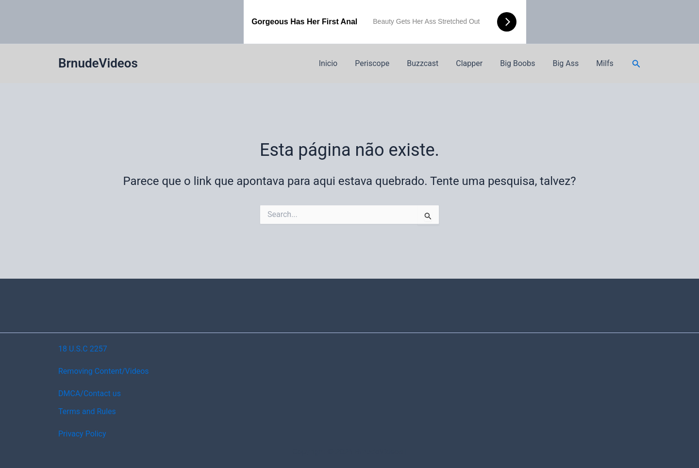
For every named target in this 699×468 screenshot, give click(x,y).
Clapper (476, 63)
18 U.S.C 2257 (82, 348)
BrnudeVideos (98, 63)
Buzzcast (431, 63)
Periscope (383, 63)
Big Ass (568, 63)
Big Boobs (522, 63)
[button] (636, 64)
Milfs (606, 63)
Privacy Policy (82, 433)
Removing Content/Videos (103, 371)
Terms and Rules (87, 411)
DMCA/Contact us (89, 393)
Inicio (341, 63)
